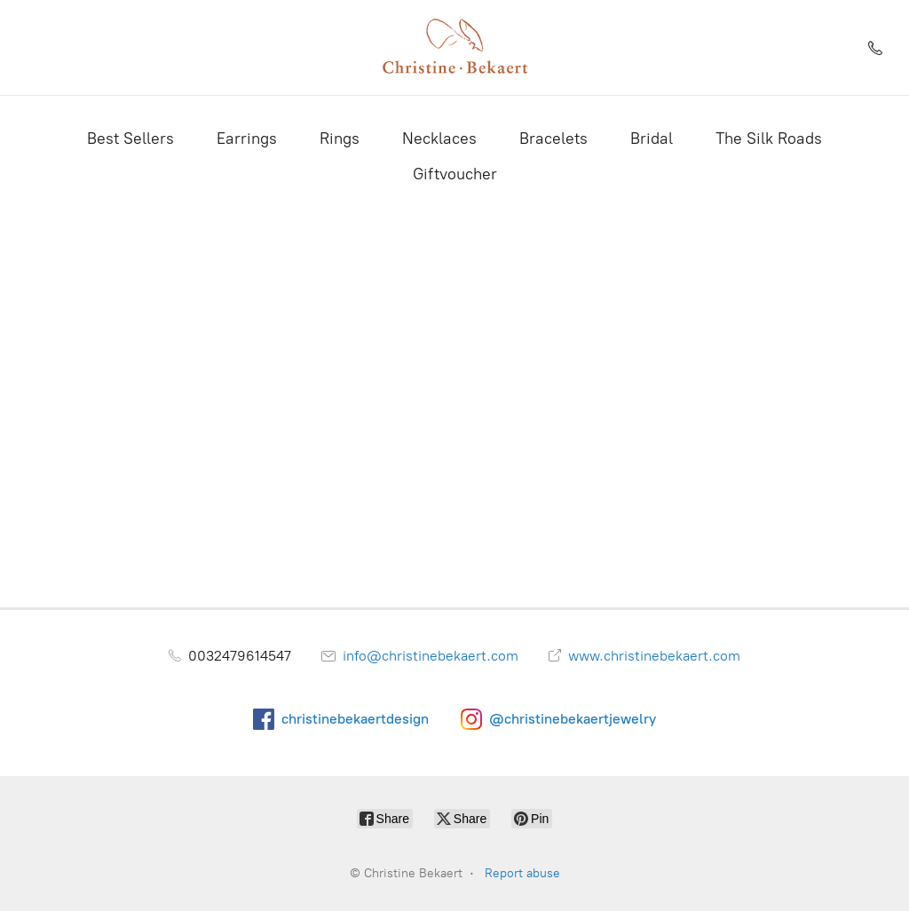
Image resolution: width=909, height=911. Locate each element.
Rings (340, 138)
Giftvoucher (455, 174)
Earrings (247, 138)
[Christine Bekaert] (454, 47)
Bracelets (553, 138)
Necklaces (439, 138)
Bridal (651, 138)
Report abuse (522, 873)
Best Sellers (130, 138)
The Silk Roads (768, 138)
